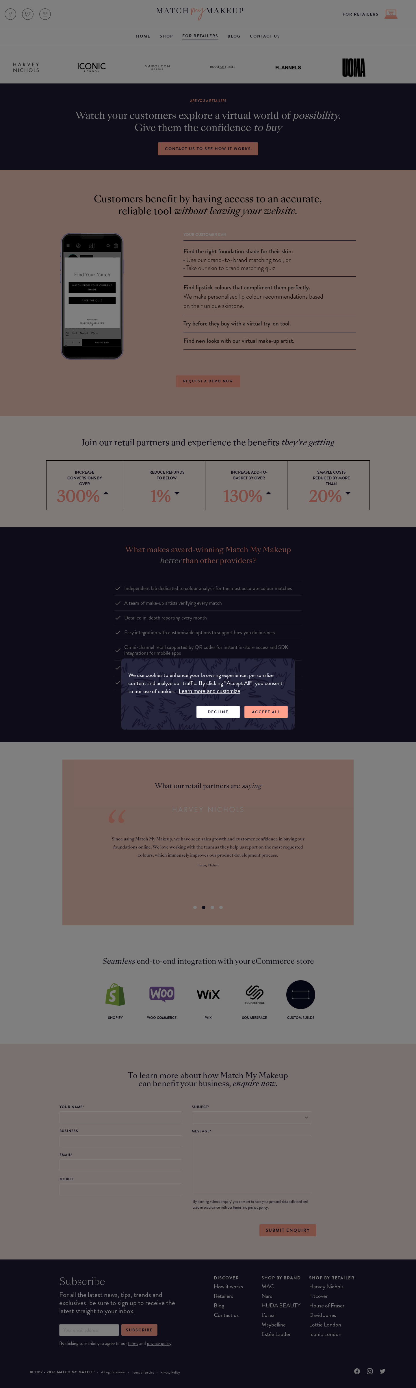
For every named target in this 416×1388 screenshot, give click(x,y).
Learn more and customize (209, 691)
